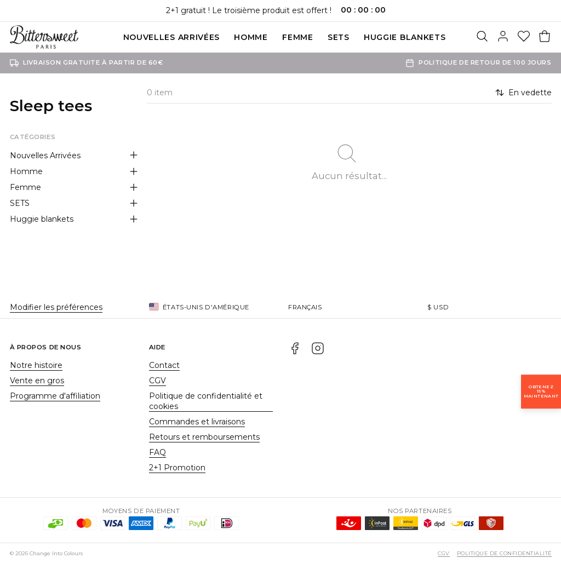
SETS (339, 37)
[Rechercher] (482, 37)
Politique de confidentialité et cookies (205, 401)
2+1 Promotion (177, 468)
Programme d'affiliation (55, 396)
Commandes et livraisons (197, 422)
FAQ (157, 452)
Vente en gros (37, 380)
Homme (251, 37)
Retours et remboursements (204, 437)
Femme (297, 37)
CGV (157, 380)
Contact (164, 365)
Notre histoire (36, 365)
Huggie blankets (405, 37)
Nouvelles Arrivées (171, 37)
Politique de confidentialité (504, 553)
